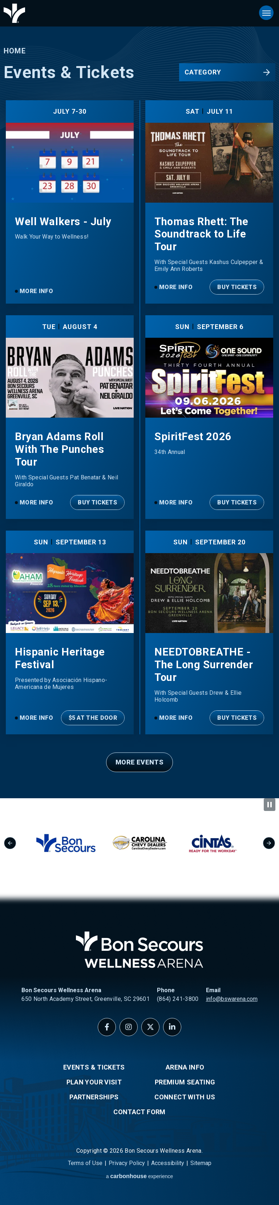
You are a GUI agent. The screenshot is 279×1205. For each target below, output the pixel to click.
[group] (80, 843)
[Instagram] (129, 1027)
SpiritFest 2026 (193, 436)
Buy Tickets (236, 287)
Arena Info (185, 1067)
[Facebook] (107, 1027)
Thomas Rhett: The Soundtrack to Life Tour (201, 234)
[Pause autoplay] (269, 804)
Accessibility (167, 1163)
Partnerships (93, 1097)
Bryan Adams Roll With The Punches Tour (59, 449)
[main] (139, 399)
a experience (139, 1176)
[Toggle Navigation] (266, 12)
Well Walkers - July (63, 221)
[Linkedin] (172, 1027)
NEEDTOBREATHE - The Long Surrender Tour (203, 664)
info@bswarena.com (232, 998)
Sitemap (200, 1163)
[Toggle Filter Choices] (227, 72)
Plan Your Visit (94, 1082)
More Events (139, 762)
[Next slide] (269, 843)
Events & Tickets (94, 1067)
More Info (36, 291)
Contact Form (139, 1112)
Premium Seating (185, 1082)
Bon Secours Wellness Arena (14, 13)
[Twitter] (150, 1027)
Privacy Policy (127, 1163)
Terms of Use (85, 1163)
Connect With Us (184, 1097)
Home (15, 50)
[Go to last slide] (10, 843)
